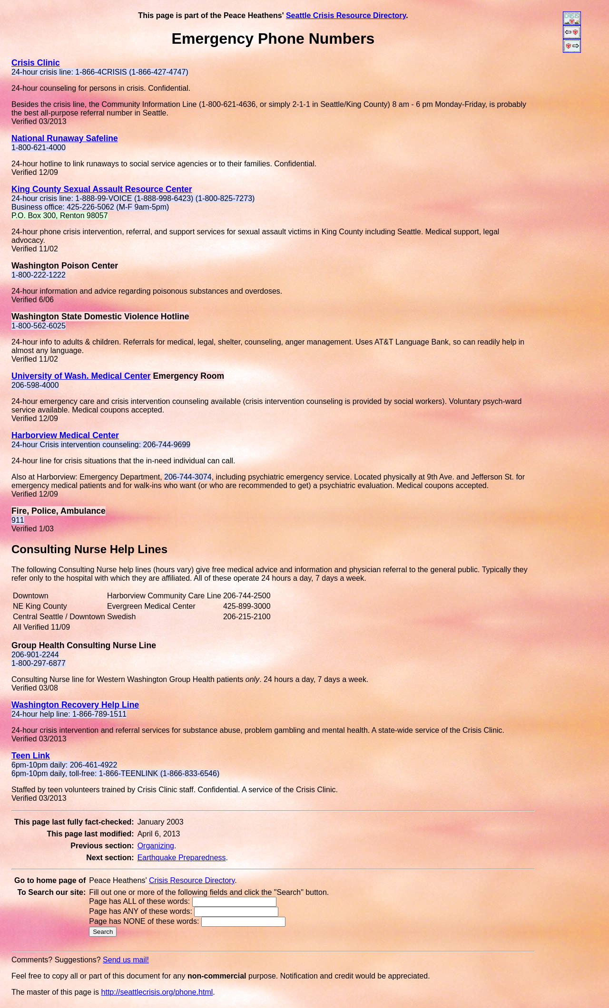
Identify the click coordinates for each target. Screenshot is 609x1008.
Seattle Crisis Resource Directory (346, 15)
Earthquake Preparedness (182, 858)
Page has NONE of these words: (144, 921)
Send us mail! (126, 960)
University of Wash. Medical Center (81, 376)
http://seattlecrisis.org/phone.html (157, 992)
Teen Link (30, 755)
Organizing (156, 846)
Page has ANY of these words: (140, 911)
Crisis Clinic (35, 62)
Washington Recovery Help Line (75, 705)
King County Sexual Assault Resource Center (101, 189)
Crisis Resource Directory (192, 880)
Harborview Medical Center (65, 435)
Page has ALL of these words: (139, 901)
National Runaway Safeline (64, 138)
